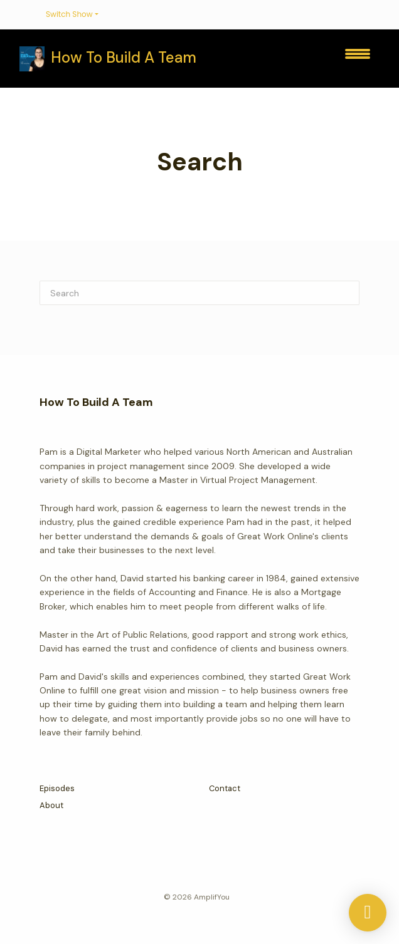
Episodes (57, 788)
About (51, 805)
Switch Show (69, 14)
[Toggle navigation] (358, 58)
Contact (224, 788)
